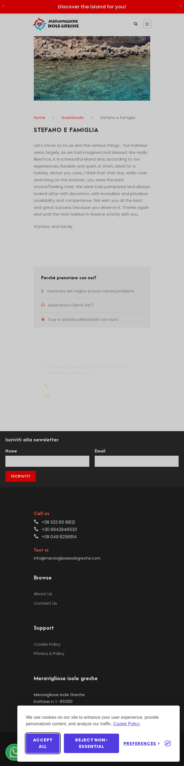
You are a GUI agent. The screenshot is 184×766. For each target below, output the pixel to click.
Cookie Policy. (126, 723)
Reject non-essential (91, 743)
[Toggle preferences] (141, 743)
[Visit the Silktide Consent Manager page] (168, 743)
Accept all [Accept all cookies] (43, 743)
